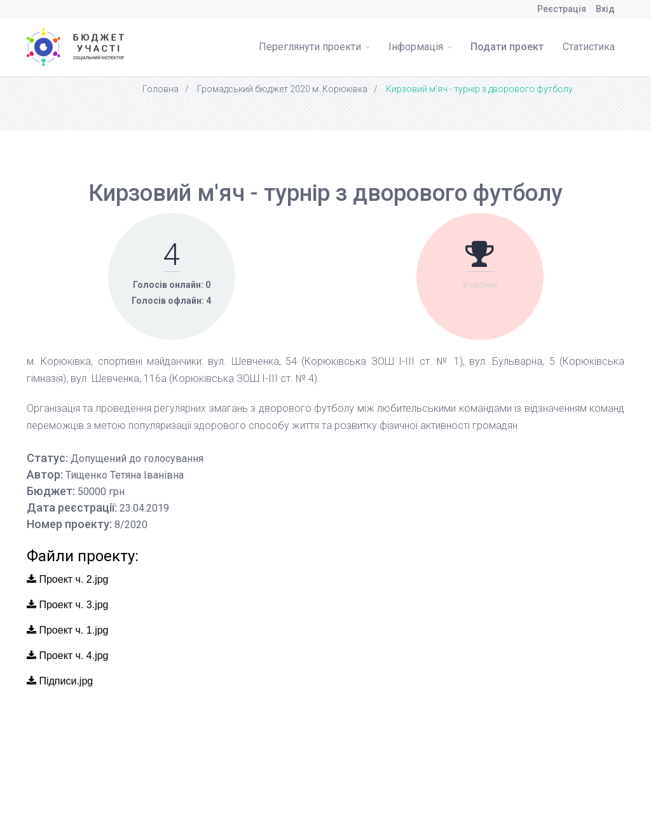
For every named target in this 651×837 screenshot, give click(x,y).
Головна (160, 89)
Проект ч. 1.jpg (68, 630)
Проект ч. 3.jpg (68, 604)
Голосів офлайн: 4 (171, 301)
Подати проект (507, 47)
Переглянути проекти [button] (314, 47)
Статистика (589, 47)
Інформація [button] (419, 47)
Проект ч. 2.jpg (68, 579)
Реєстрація (561, 9)
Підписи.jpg (60, 681)
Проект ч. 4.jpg (68, 655)
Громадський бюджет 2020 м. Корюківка (282, 89)
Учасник (480, 285)
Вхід (605, 9)
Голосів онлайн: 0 (171, 285)
